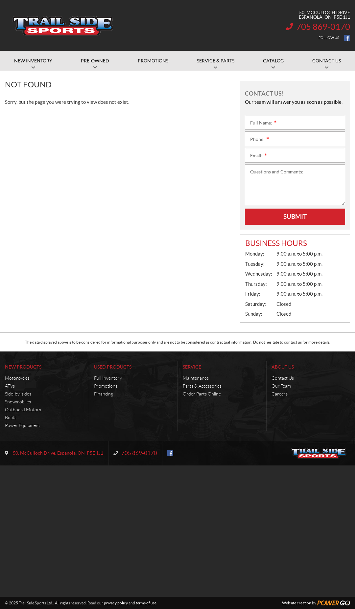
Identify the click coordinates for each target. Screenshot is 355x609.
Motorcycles (17, 378)
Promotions (105, 386)
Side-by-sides (18, 393)
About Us (283, 367)
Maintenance (196, 378)
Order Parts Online (202, 393)
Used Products (112, 367)
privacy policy (116, 603)
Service (192, 367)
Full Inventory (108, 378)
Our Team (281, 386)
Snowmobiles (18, 401)
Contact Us (283, 378)
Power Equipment (22, 425)
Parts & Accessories (202, 386)
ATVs (10, 386)
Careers (280, 393)
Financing (103, 393)
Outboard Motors (23, 409)
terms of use (146, 603)
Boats (10, 417)
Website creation (296, 603)
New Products (23, 367)
